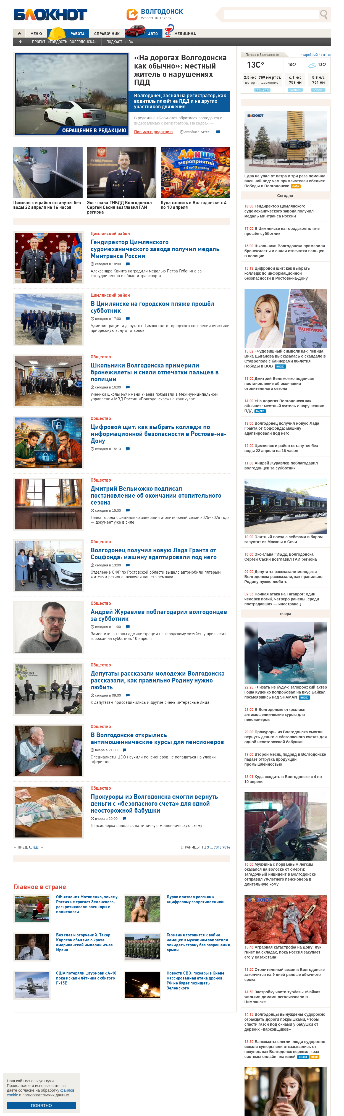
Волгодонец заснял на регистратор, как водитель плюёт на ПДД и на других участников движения (180, 101)
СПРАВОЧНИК (107, 33)
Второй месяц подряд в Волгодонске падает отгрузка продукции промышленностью (285, 759)
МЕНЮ (36, 33)
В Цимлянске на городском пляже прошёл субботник (152, 306)
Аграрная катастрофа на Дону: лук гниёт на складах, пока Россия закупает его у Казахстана (283, 952)
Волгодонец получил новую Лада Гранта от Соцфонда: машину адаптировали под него (154, 553)
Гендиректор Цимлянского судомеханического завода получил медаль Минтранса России (155, 248)
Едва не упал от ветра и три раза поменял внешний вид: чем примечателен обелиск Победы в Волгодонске (285, 181)
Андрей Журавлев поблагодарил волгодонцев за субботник (159, 614)
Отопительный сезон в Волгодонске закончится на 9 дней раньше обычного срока (285, 974)
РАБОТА (66, 33)
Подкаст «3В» (119, 42)
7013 (218, 847)
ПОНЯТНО (41, 1105)
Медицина (180, 33)
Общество (101, 357)
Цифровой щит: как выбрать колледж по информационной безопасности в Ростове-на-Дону (159, 433)
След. (34, 847)
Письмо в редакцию (153, 132)
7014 (226, 847)
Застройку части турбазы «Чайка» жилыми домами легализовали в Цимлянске (283, 997)
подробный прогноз (316, 54)
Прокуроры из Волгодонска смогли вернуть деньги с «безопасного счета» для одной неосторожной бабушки (154, 803)
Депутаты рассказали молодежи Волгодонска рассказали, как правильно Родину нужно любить (158, 679)
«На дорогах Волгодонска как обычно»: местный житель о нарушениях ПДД (180, 69)
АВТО (141, 33)
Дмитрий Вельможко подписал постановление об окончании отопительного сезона (156, 495)
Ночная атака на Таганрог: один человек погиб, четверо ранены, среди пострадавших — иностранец (282, 599)
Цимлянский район (110, 233)
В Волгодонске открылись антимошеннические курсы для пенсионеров (157, 738)
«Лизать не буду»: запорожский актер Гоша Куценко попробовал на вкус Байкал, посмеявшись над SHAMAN (286, 692)
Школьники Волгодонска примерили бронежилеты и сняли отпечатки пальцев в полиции (155, 371)
